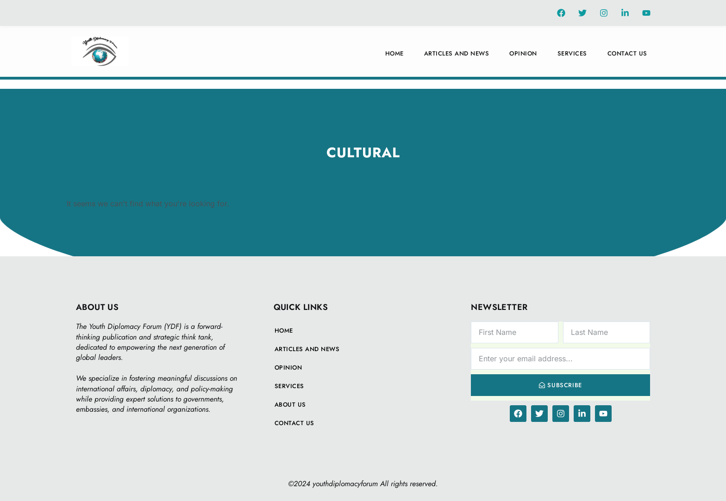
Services (572, 53)
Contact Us (627, 53)
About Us (290, 404)
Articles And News (456, 53)
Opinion (523, 53)
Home (394, 53)
